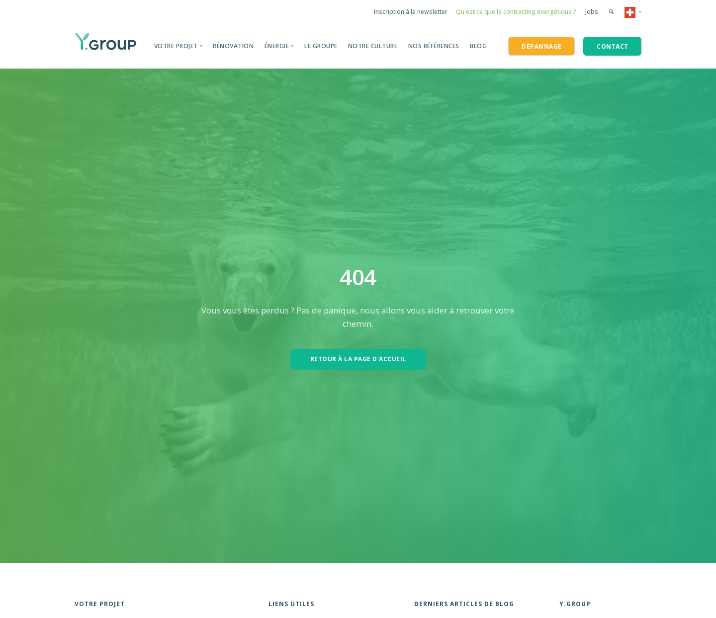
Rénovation (233, 46)
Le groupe (321, 46)
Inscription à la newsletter (411, 11)
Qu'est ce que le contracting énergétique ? (516, 11)
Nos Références (433, 46)
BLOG (478, 46)
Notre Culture (373, 46)
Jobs (591, 11)
